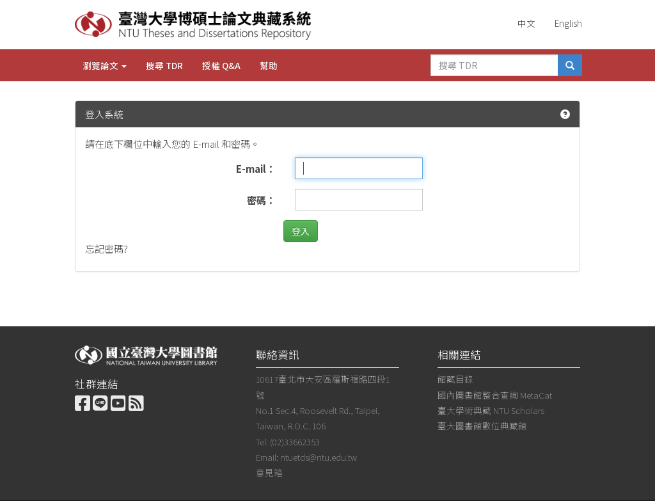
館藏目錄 (455, 378)
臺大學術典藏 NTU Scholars (491, 410)
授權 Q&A (221, 65)
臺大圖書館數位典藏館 (482, 425)
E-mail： (256, 168)
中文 (526, 23)
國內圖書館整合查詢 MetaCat (495, 394)
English (568, 23)
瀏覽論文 (105, 65)
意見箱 (269, 472)
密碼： (261, 200)
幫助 (269, 65)
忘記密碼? (106, 248)
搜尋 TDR (164, 65)
